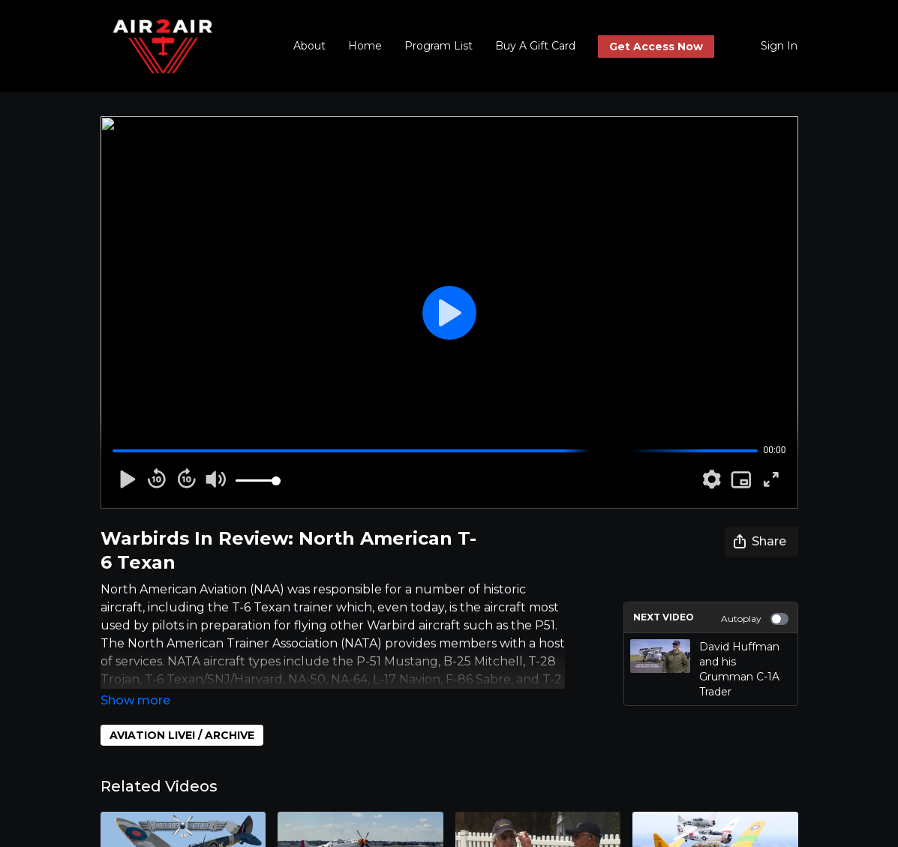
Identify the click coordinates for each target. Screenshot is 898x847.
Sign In (779, 46)
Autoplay (754, 619)
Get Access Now (656, 46)
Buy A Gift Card (535, 46)
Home (365, 46)
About (309, 46)
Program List (438, 46)
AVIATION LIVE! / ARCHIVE (182, 735)
